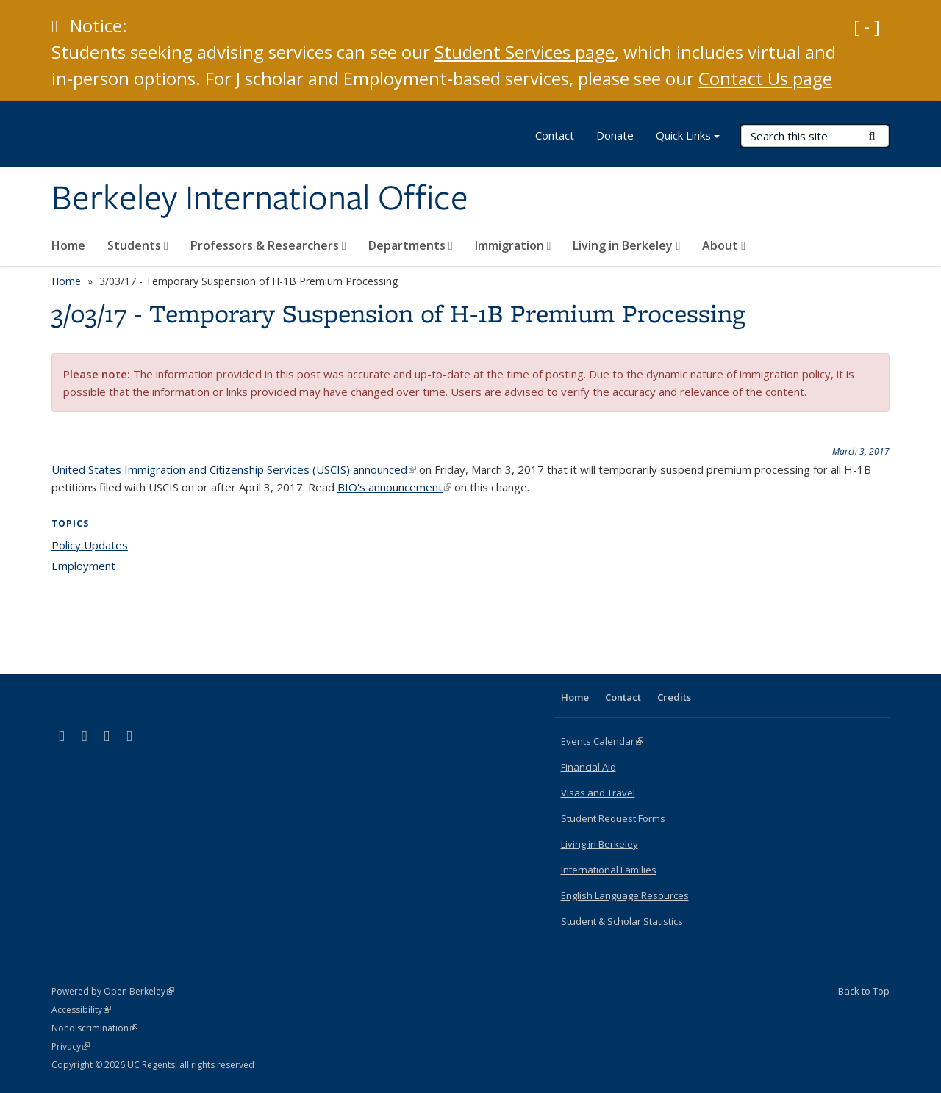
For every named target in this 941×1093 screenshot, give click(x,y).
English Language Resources (625, 895)
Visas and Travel (598, 792)
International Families (608, 869)
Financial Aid (588, 766)
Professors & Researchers (268, 245)
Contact (554, 135)
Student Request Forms (613, 818)
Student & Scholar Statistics (622, 921)
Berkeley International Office (259, 199)
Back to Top (864, 991)
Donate (615, 135)
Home (68, 245)
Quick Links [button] (688, 137)
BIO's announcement (394, 487)
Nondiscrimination (94, 1028)
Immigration (513, 245)
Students (137, 245)
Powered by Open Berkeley (112, 991)
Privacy (70, 1046)
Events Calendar (602, 741)
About (723, 245)
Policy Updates (89, 545)
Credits (674, 697)
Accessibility (81, 1009)
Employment (83, 565)
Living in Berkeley (626, 245)
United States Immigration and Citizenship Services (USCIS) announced (233, 469)
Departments (410, 245)
